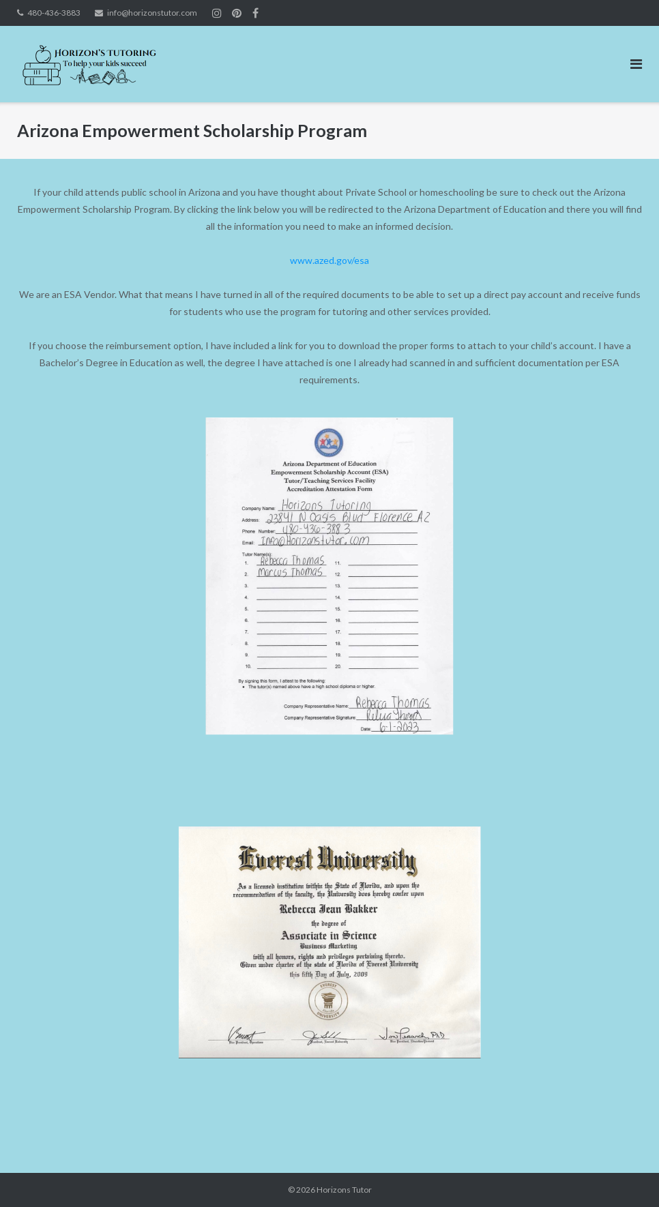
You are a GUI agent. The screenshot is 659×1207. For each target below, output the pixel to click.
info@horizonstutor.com (152, 13)
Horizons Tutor (344, 1189)
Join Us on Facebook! (255, 13)
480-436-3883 (53, 13)
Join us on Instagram (236, 13)
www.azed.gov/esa (329, 260)
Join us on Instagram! (217, 13)
